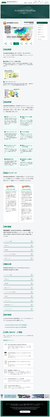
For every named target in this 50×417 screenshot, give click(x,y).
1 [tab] (22, 399)
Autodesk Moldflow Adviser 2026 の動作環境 (16, 325)
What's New (39, 39)
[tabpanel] (11, 396)
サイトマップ (46, 1)
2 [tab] (24, 399)
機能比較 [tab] (26, 43)
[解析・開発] (30, 3)
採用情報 (39, 1)
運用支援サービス (40, 29)
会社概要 (35, 1)
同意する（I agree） (25, 411)
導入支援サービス (40, 27)
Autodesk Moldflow (41, 24)
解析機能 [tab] (21, 43)
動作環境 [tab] (31, 43)
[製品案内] (25, 3)
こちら (17, 335)
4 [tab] (27, 399)
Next (48, 396)
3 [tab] (25, 399)
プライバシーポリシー (36, 405)
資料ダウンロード (40, 34)
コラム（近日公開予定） (41, 36)
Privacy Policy (34, 409)
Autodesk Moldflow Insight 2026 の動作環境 (15, 327)
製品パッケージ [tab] (16, 43)
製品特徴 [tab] (10, 43)
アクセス (43, 1)
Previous (1, 396)
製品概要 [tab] (6, 43)
